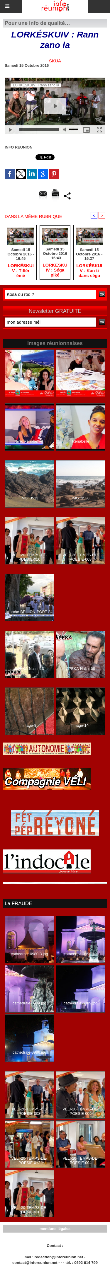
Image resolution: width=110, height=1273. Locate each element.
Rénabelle (80, 441)
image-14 (81, 725)
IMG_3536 (80, 498)
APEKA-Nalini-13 (29, 668)
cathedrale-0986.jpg (29, 1052)
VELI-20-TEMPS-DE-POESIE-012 (29, 1160)
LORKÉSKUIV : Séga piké (55, 269)
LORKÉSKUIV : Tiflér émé (20, 270)
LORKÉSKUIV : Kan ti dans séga (89, 270)
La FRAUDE (18, 903)
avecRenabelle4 (29, 441)
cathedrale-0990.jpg (80, 954)
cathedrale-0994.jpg (29, 1003)
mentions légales (55, 1228)
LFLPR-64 (80, 387)
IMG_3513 (29, 498)
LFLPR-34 (29, 387)
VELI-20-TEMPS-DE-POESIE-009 (80, 1111)
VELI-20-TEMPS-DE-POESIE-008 (80, 557)
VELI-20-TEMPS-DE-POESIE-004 (80, 1160)
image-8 (29, 725)
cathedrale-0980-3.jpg (29, 954)
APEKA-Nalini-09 (80, 668)
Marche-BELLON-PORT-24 (29, 612)
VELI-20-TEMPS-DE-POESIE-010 (29, 557)
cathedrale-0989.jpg (80, 1003)
